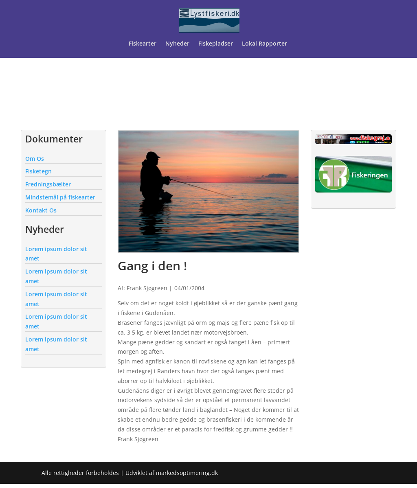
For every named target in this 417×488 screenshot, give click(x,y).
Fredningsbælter (48, 184)
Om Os (34, 158)
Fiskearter (142, 44)
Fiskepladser (215, 44)
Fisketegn (38, 171)
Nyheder (177, 44)
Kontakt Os (41, 210)
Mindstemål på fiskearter (60, 197)
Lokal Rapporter (265, 44)
